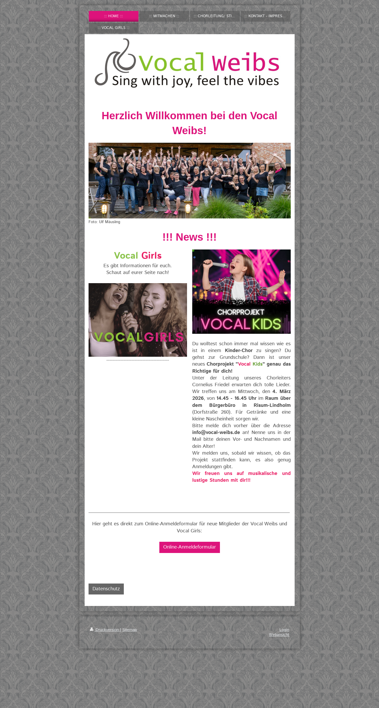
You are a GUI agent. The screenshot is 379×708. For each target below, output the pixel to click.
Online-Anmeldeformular (189, 547)
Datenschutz (106, 588)
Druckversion (105, 629)
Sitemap (129, 629)
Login (284, 629)
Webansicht (279, 635)
